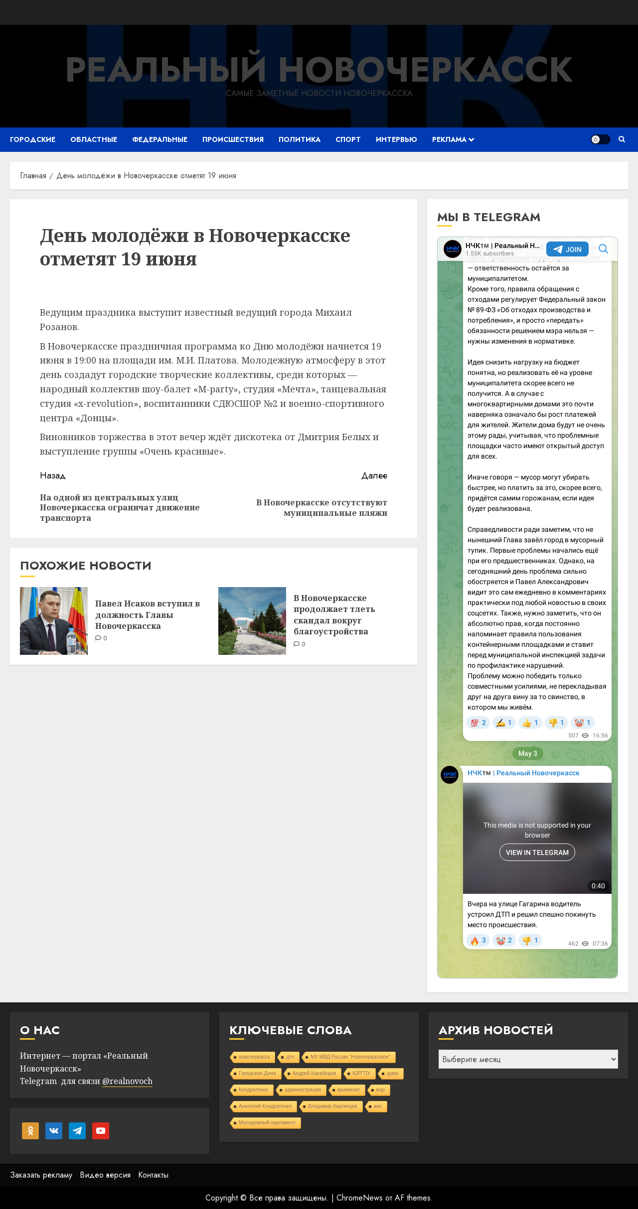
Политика (299, 139)
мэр (380, 1089)
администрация (302, 1089)
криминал (348, 1089)
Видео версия (105, 1175)
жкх (378, 1106)
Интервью (396, 139)
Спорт (348, 139)
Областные (93, 139)
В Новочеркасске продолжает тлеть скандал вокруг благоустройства (334, 615)
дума (392, 1073)
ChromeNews (359, 1198)
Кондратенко (253, 1089)
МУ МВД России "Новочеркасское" (350, 1057)
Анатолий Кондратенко (265, 1106)
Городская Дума (257, 1073)
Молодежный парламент (267, 1122)
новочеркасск (254, 1057)
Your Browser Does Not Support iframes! (527, 607)
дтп (290, 1057)
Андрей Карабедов (314, 1073)
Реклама (449, 139)
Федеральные (159, 139)
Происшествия (233, 139)
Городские (32, 139)
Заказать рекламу (41, 1175)
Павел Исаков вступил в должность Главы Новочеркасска (147, 614)
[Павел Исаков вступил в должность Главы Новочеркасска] (54, 621)
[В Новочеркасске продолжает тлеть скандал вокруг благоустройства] (252, 621)
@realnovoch (127, 1081)
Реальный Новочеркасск (319, 69)
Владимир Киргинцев (332, 1106)
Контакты (153, 1175)
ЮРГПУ (361, 1073)
